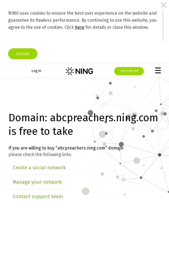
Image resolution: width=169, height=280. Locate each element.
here (79, 27)
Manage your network (37, 182)
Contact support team (38, 196)
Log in (36, 71)
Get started (129, 71)
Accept (24, 53)
